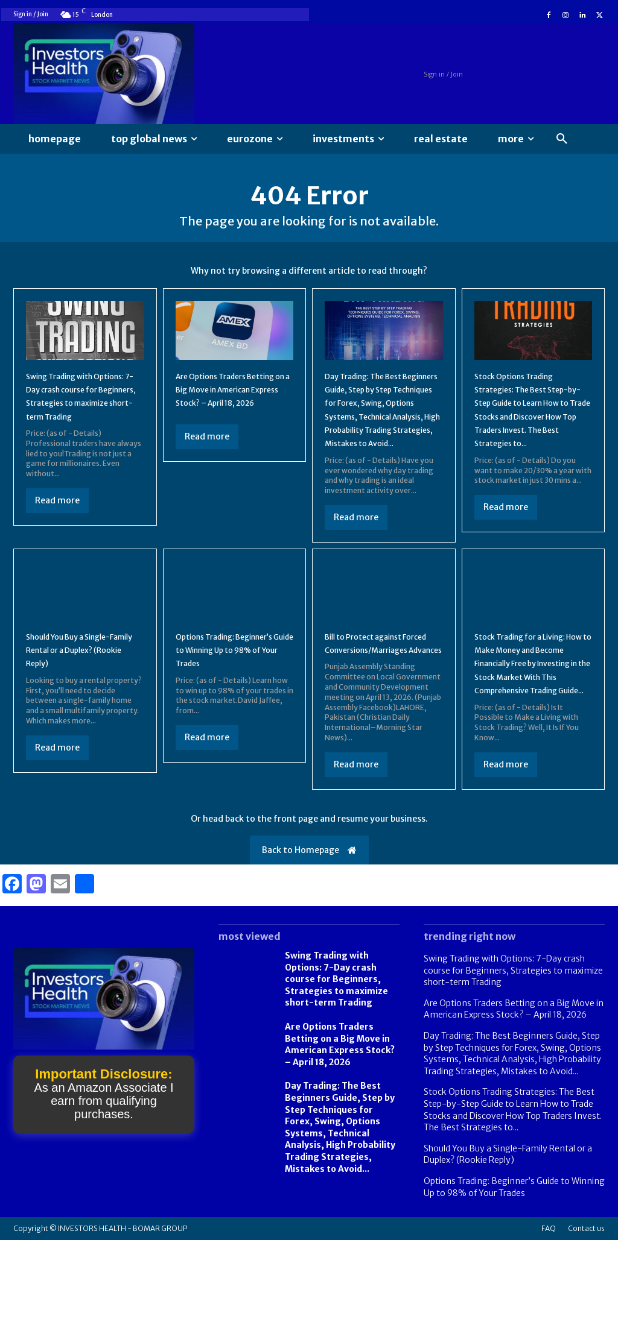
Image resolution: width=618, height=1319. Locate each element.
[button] (562, 139)
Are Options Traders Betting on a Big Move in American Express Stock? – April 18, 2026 (340, 1123)
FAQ (548, 1307)
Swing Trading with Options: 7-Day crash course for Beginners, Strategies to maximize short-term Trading (78, 414)
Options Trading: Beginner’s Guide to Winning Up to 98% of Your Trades (225, 695)
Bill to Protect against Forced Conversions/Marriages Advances (378, 695)
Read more (57, 525)
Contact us (586, 1307)
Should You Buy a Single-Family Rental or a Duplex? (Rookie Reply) (84, 688)
